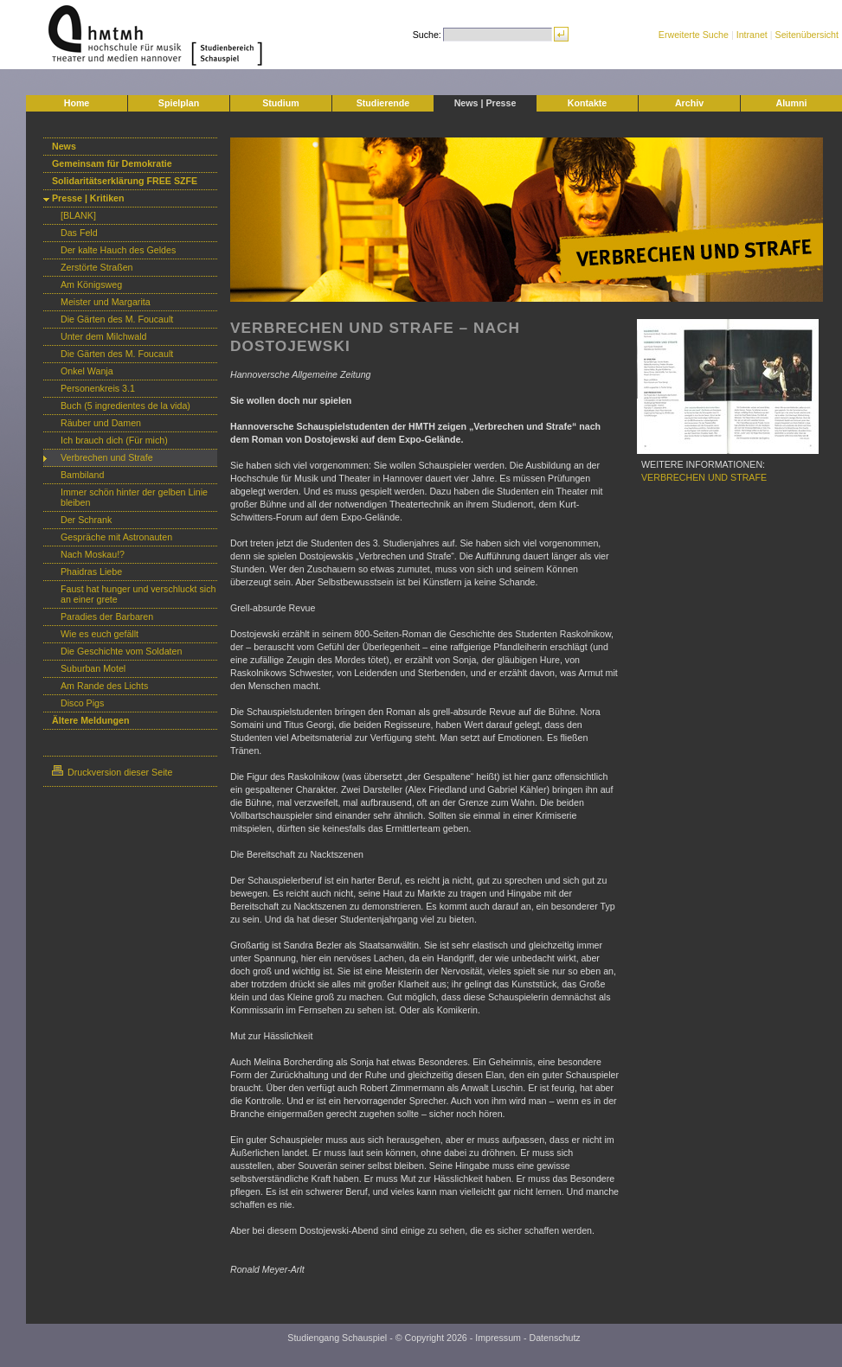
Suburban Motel (93, 668)
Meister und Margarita (106, 302)
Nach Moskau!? (93, 554)
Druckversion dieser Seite (112, 772)
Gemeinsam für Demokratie (112, 163)
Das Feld (79, 232)
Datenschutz (554, 1337)
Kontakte (587, 103)
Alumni (791, 103)
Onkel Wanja (87, 371)
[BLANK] (78, 215)
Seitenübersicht (807, 34)
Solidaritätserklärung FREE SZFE (124, 181)
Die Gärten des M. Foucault (117, 319)
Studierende (383, 103)
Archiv (689, 103)
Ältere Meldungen (90, 720)
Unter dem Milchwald (104, 336)
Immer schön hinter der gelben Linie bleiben (134, 497)
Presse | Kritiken (88, 198)
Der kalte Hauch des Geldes (118, 250)
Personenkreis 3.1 (98, 388)
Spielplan (178, 103)
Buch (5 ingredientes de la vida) (125, 405)
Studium (280, 103)
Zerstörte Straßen (97, 267)
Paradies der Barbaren (107, 616)
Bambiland (82, 475)
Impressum (498, 1337)
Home (77, 103)
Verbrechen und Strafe (107, 457)
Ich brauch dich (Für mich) (114, 440)
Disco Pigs (82, 703)
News (64, 146)
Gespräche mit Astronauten (116, 537)
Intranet (752, 34)
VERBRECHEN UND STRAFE (704, 477)
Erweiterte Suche (694, 34)
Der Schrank (86, 519)
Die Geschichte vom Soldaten (121, 651)
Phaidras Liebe (91, 571)
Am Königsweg (91, 284)
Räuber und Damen (101, 423)
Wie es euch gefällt (99, 634)
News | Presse (485, 103)
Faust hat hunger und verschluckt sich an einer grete (138, 594)
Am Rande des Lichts (104, 685)
